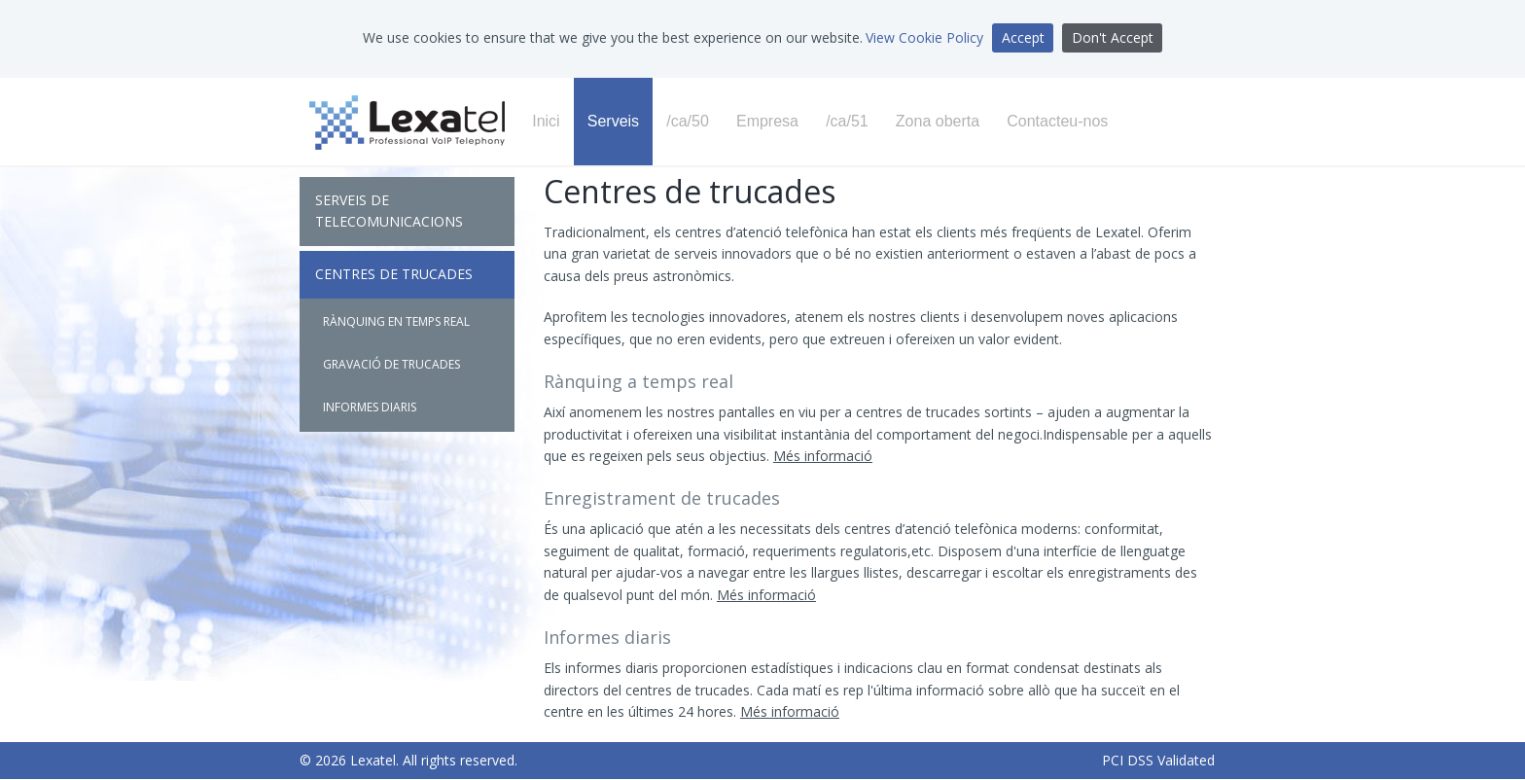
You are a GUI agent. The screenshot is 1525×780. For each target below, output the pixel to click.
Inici (545, 121)
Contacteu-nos (1057, 121)
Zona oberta (937, 121)
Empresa (767, 121)
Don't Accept (1112, 37)
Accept (1023, 37)
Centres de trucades (394, 274)
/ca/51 (847, 121)
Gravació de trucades (391, 364)
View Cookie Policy (924, 37)
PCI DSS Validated (1158, 760)
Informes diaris (369, 407)
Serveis (613, 121)
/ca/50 (687, 121)
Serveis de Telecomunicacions (389, 210)
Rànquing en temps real (396, 321)
